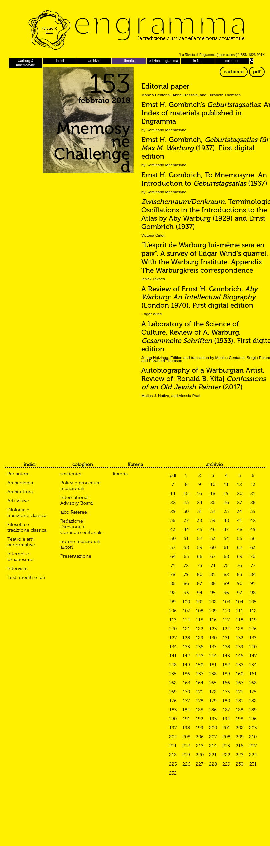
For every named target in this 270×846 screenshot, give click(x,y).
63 (252, 547)
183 (173, 710)
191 (186, 719)
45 (199, 529)
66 (199, 556)
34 (239, 511)
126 (253, 629)
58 (186, 547)
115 (199, 620)
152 (226, 665)
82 (226, 574)
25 (213, 502)
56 (253, 538)
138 (226, 647)
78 (172, 574)
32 (212, 511)
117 (226, 620)
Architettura (20, 492)
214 (213, 746)
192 (199, 719)
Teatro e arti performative (21, 542)
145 (226, 656)
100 (186, 602)
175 (253, 692)
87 (199, 583)
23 (186, 502)
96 (226, 593)
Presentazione (75, 556)
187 (226, 710)
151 (213, 665)
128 (186, 638)
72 (186, 565)
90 (239, 583)
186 (213, 710)
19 (226, 493)
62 (239, 547)
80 (199, 574)
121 (186, 629)
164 (199, 683)
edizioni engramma (163, 61)
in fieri (198, 61)
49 (253, 529)
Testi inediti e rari (26, 577)
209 (240, 737)
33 (226, 511)
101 (199, 602)
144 (213, 656)
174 (239, 692)
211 (173, 746)
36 (172, 520)
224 (253, 755)
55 (239, 538)
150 (199, 665)
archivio (94, 61)
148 (173, 665)
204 (173, 737)
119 (253, 620)
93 (186, 593)
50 (173, 538)
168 (253, 683)
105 (253, 602)
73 (199, 565)
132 (239, 638)
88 (213, 583)
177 (186, 701)
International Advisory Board (76, 500)
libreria (129, 61)
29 (173, 511)
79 (186, 574)
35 (252, 511)
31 (199, 511)
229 (226, 764)
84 (253, 574)
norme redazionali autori (80, 544)
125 (239, 629)
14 (172, 493)
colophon (232, 61)
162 (173, 683)
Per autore (18, 474)
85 (173, 583)
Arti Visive (18, 501)
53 (212, 538)
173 (226, 692)
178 (199, 701)
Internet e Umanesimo (20, 556)
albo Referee (73, 512)
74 (213, 565)
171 (199, 692)
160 (239, 674)
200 (213, 728)
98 (253, 593)
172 (213, 692)
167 (239, 683)
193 (213, 719)
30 (186, 511)
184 (186, 710)
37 (186, 520)
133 (252, 638)
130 (213, 638)
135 (186, 647)
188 (239, 710)
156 (186, 674)
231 (253, 764)
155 (173, 674)
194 (226, 719)
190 (173, 719)
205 (186, 737)
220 (200, 755)
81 (212, 574)
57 (172, 547)
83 (239, 574)
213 (199, 746)
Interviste (17, 568)
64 (173, 556)
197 (173, 728)
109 (213, 611)
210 (253, 737)
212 (186, 746)
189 (253, 710)
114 (186, 620)
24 (199, 502)
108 (199, 611)
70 (252, 556)
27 (239, 502)
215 (226, 746)
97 (239, 593)
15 (186, 493)
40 (226, 520)
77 (253, 565)
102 (213, 602)
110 (226, 611)
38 (199, 520)
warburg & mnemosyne (25, 63)
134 (173, 647)
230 (239, 764)
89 (226, 583)
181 (239, 701)
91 (252, 583)
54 (226, 538)
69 (239, 556)
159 (226, 674)
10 (212, 484)
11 (226, 484)
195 (239, 719)
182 (253, 701)
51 (186, 538)
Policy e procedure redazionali (80, 485)
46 (213, 529)
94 (199, 593)
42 (253, 520)
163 (186, 683)
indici (60, 61)
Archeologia (20, 483)
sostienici (70, 474)
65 (186, 556)
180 (226, 701)
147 (253, 656)
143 (199, 656)
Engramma (135, 28)
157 (199, 674)
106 (173, 611)
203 (253, 728)
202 (240, 728)
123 (213, 629)
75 (226, 565)
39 (212, 520)
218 (173, 755)
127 (173, 638)
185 (199, 710)
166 (226, 683)
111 (239, 611)
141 (173, 656)
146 (239, 656)
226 (186, 764)
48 (239, 529)
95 (213, 593)
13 (253, 484)
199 (199, 728)
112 (253, 611)
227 (199, 764)
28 (253, 502)
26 (226, 502)
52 (199, 538)
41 (239, 520)
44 (186, 529)
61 (226, 547)
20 (239, 493)
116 (213, 620)
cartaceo (234, 72)
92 (173, 593)
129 (199, 638)
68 (226, 556)
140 (253, 647)
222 (226, 755)
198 (186, 728)
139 (239, 647)
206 (200, 737)
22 (173, 502)
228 (213, 764)
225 (173, 764)
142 (186, 656)
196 (253, 719)
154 (253, 665)
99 (173, 602)
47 (226, 529)
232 (173, 773)
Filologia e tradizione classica (26, 512)
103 (226, 602)
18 (212, 493)
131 (226, 638)
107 (186, 611)
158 (213, 674)
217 (253, 746)
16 (199, 493)
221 (213, 755)
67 (212, 556)
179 (213, 701)
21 (252, 493)
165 (213, 683)
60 (213, 547)
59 (199, 547)
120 (173, 629)
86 (186, 583)
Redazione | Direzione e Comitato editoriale (81, 526)
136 (199, 647)
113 (172, 620)
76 (239, 565)
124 (226, 629)
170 (186, 692)
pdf (257, 72)
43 (172, 529)
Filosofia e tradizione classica (26, 527)
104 (239, 602)
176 (173, 701)
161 (253, 674)
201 (226, 728)
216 (239, 746)
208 (226, 737)
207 (213, 737)
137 (212, 647)
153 (239, 665)
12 (239, 484)
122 (199, 629)
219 (186, 755)
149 (186, 665)
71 (173, 565)
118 (239, 620)
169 (173, 692)
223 (239, 755)
